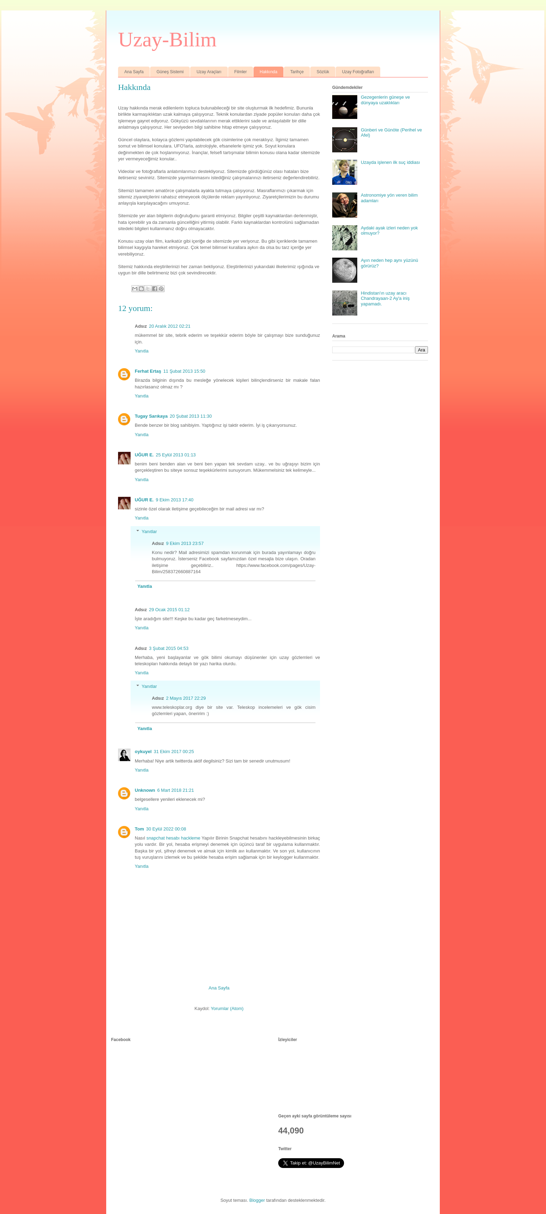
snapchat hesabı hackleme (173, 838)
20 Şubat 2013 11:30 (191, 416)
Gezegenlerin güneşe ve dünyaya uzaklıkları (385, 99)
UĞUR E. (144, 454)
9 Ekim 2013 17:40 (174, 499)
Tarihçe (297, 71)
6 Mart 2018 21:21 (175, 790)
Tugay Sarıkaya (151, 416)
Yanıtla (142, 351)
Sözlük (323, 71)
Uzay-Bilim (167, 39)
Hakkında (269, 71)
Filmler (240, 71)
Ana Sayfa (133, 71)
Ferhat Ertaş (148, 371)
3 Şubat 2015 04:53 (169, 648)
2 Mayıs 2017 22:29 (186, 698)
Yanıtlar (149, 531)
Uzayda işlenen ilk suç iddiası (390, 162)
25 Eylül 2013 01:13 (176, 454)
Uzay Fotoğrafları (358, 71)
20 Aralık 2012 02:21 (169, 326)
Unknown (145, 790)
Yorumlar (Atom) (227, 1008)
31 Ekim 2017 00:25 (174, 751)
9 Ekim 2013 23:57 (185, 543)
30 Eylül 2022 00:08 (166, 829)
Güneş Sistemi (170, 71)
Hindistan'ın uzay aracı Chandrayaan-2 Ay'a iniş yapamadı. (385, 298)
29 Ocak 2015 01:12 (169, 609)
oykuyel (143, 751)
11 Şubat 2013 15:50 (184, 371)
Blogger (257, 1200)
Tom (139, 829)
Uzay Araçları (208, 71)
